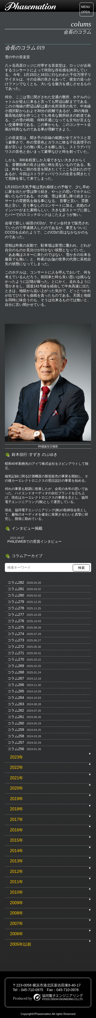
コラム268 (15, 672)
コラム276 (15, 621)
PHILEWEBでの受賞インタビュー (34, 541)
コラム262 (15, 710)
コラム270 (15, 659)
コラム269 (15, 666)
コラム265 (15, 691)
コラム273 (15, 640)
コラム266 (15, 685)
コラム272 (15, 646)
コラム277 (15, 614)
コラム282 (15, 582)
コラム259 (15, 730)
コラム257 (15, 742)
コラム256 (15, 749)
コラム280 (15, 595)
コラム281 (15, 589)
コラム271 (15, 653)
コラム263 (15, 704)
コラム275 (15, 627)
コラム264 (15, 698)
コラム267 (15, 678)
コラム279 (15, 602)
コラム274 (15, 634)
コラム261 (15, 717)
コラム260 (15, 723)
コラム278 (15, 608)
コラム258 (15, 736)
